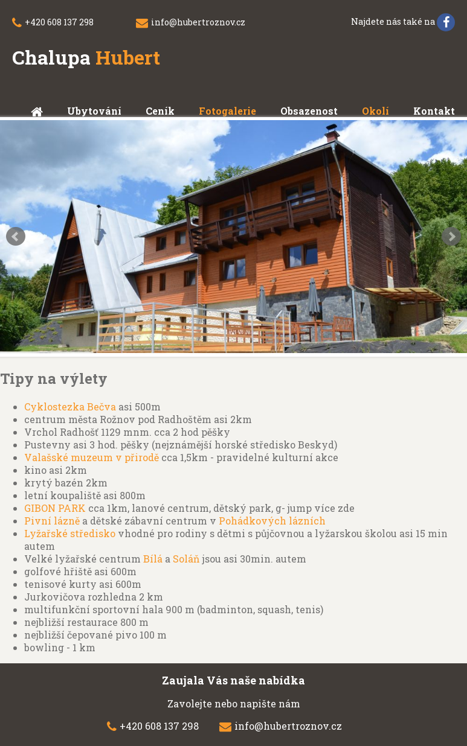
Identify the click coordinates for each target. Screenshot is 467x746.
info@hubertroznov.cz (198, 22)
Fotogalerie (227, 110)
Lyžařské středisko (69, 533)
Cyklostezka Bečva (70, 406)
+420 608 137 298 (59, 22)
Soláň (186, 558)
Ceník (160, 110)
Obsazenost (309, 110)
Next (451, 236)
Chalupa (86, 57)
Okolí (375, 110)
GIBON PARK (55, 508)
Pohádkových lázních (272, 520)
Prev (15, 236)
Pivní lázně (52, 520)
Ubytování (94, 110)
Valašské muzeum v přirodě (91, 457)
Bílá (153, 558)
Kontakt (434, 110)
